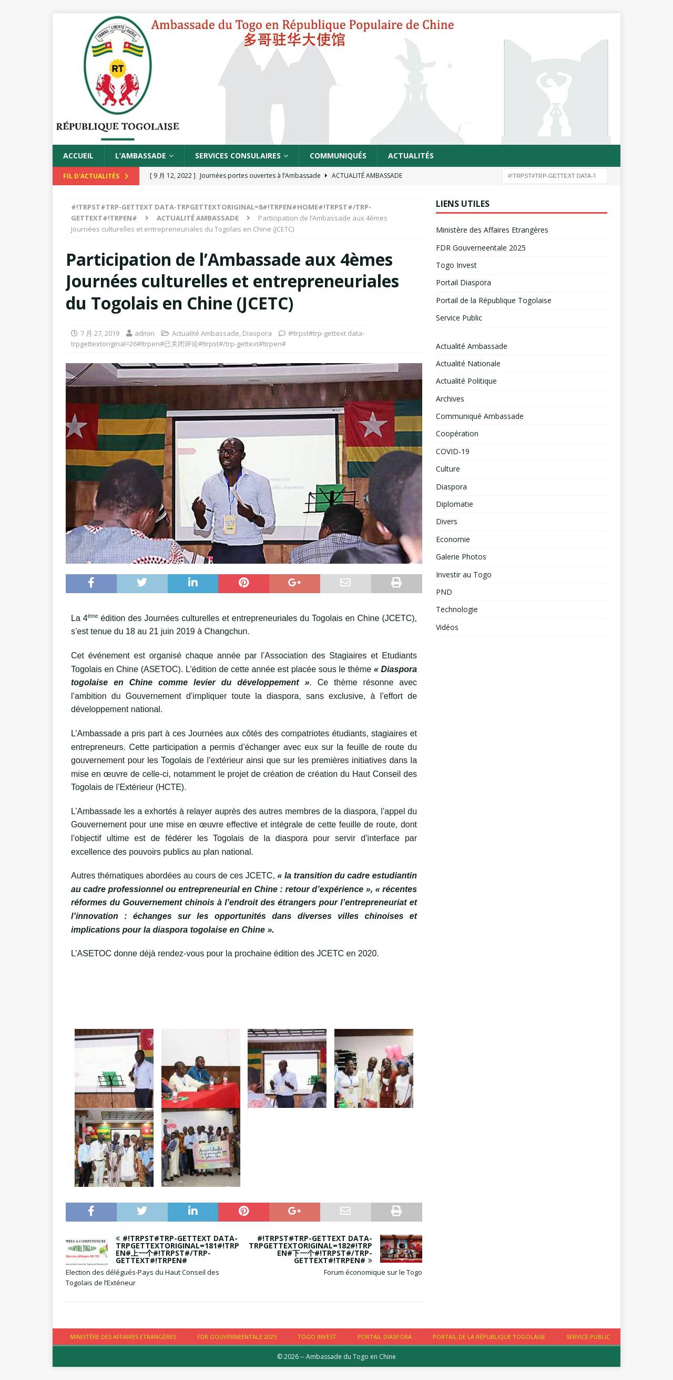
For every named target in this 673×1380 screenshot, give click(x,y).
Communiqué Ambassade (480, 416)
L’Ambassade (140, 156)
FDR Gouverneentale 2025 (481, 248)
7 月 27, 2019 (99, 333)
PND (444, 592)
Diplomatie (454, 504)
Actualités (411, 156)
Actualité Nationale (468, 363)
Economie (453, 539)
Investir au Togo (464, 574)
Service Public (459, 318)
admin (145, 333)
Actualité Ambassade (205, 333)
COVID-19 (453, 451)
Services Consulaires (238, 156)
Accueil (78, 156)
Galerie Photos (461, 557)
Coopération (457, 433)
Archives (450, 399)
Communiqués (338, 156)
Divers (446, 521)
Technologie (457, 609)
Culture (448, 469)
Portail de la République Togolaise (494, 300)
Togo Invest (456, 265)
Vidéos (447, 627)
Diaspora (257, 333)
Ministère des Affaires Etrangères (492, 230)
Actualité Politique (466, 381)
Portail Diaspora (463, 282)
